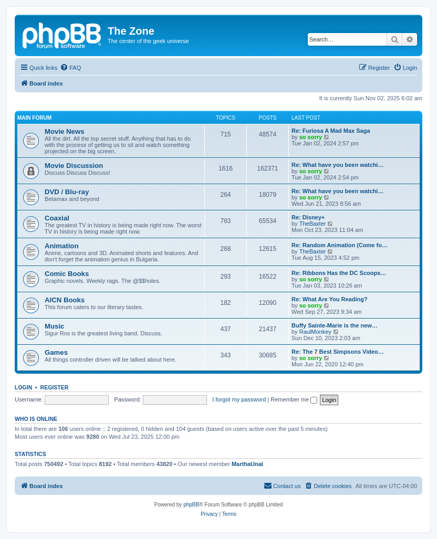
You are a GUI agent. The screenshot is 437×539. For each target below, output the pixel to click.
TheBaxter (312, 223)
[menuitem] (70, 67)
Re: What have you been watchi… (337, 165)
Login (23, 387)
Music (54, 326)
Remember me (293, 399)
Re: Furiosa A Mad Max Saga (331, 131)
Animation (61, 246)
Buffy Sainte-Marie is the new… (335, 325)
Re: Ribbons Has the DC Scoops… (339, 273)
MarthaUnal (247, 464)
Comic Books (67, 274)
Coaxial (57, 218)
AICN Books (65, 300)
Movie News (65, 131)
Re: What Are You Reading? (330, 299)
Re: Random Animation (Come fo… (340, 245)
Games (56, 352)
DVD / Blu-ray (67, 192)
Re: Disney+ (308, 217)
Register (54, 387)
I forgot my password (239, 399)
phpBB (191, 505)
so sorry (310, 137)
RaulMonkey (315, 332)
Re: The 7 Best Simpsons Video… (338, 351)
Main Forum (34, 118)
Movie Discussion (74, 166)
